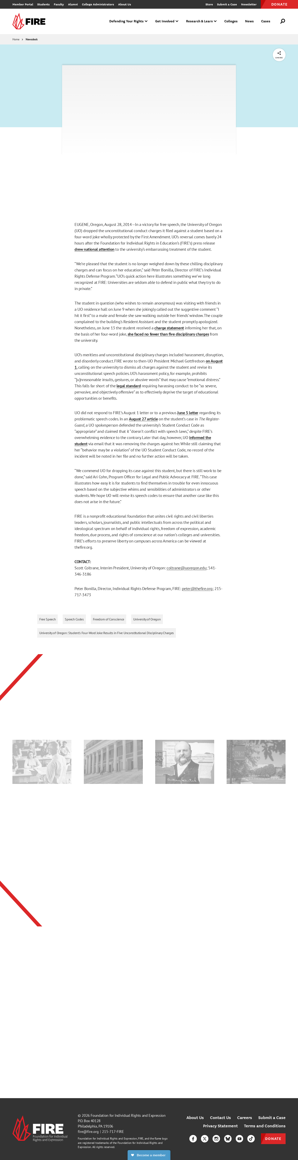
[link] (30, 21)
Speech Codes (74, 619)
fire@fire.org (88, 1131)
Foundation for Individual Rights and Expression (128, 1115)
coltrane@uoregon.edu (186, 568)
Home (15, 39)
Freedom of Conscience (108, 619)
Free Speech (47, 619)
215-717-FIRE (113, 1131)
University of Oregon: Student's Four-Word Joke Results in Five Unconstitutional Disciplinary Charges (106, 633)
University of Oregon (147, 619)
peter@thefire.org (197, 588)
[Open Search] (283, 21)
